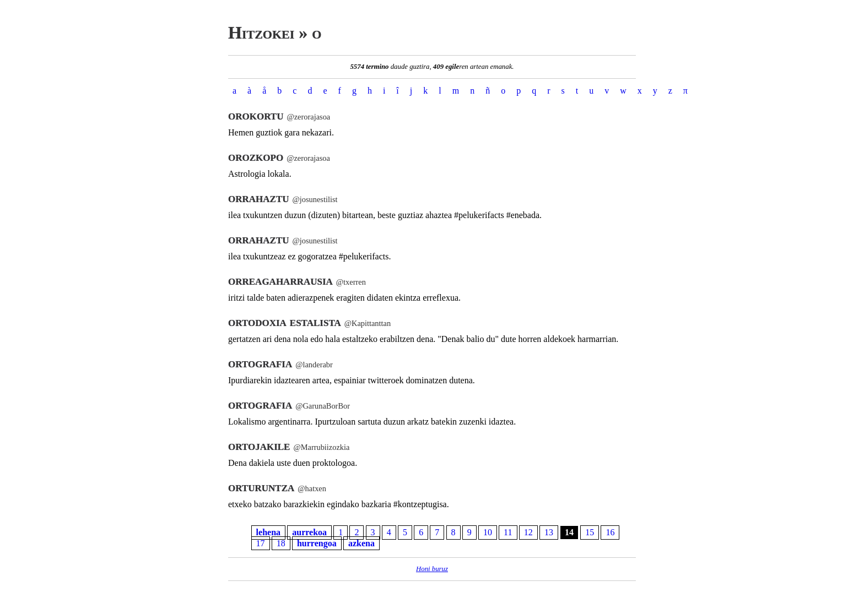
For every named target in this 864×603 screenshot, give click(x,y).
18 (281, 543)
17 (260, 543)
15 (589, 532)
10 (487, 532)
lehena (268, 532)
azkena (361, 543)
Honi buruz (432, 569)
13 (548, 532)
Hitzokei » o (274, 32)
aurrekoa (309, 532)
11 (508, 532)
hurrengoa (317, 543)
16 (610, 532)
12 (528, 532)
